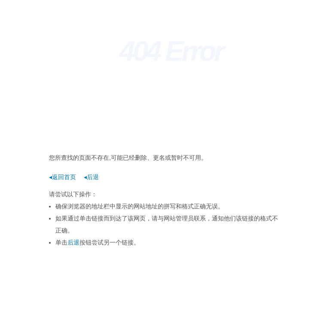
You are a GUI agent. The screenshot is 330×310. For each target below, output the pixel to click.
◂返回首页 (62, 177)
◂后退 (91, 177)
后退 (73, 242)
